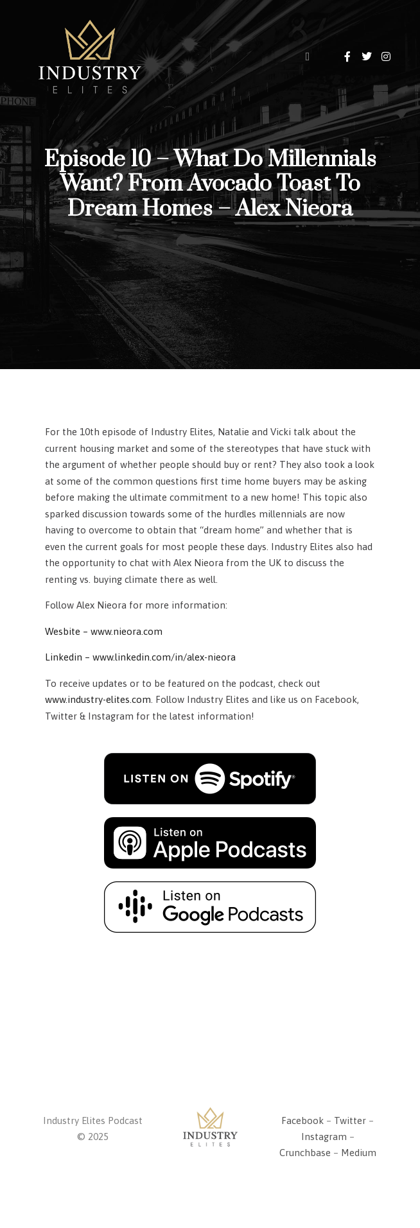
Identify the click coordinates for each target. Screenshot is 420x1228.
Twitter (350, 1120)
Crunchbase (305, 1152)
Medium (358, 1152)
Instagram (324, 1136)
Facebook (302, 1120)
